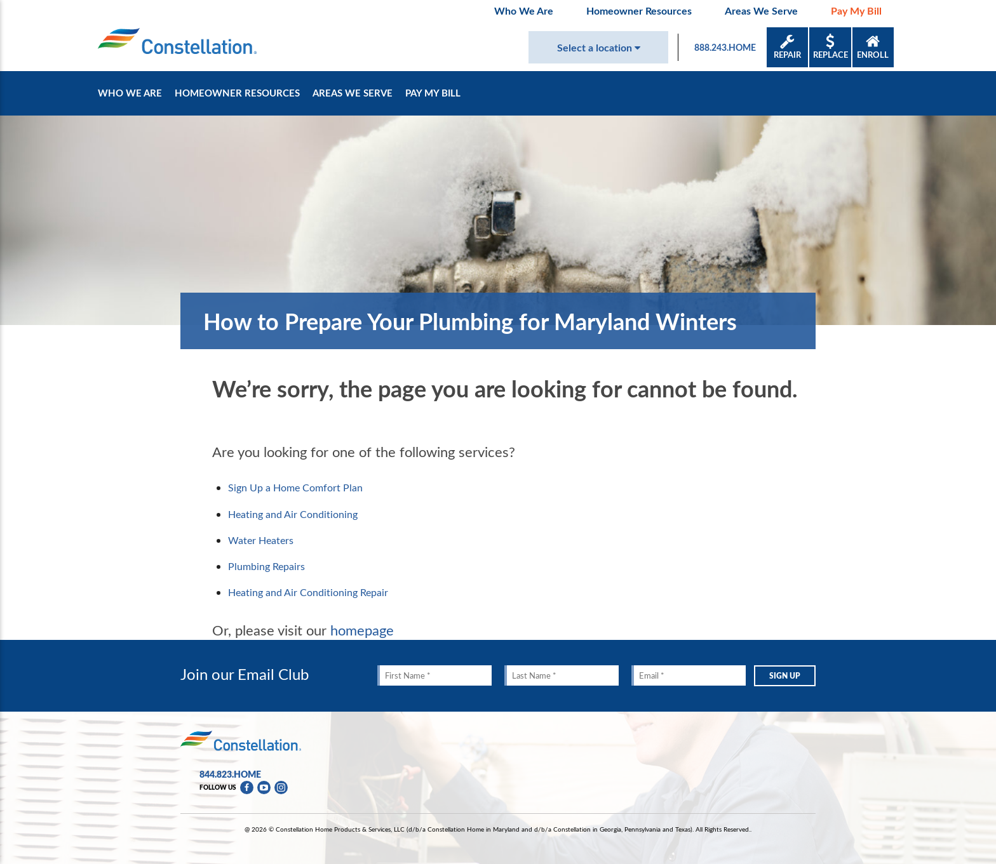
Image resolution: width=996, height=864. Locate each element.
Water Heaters (260, 540)
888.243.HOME (725, 47)
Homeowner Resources (639, 10)
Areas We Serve (761, 10)
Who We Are (523, 10)
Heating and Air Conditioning (293, 514)
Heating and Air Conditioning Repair (308, 592)
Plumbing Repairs (266, 566)
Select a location (598, 47)
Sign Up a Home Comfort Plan (295, 488)
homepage (362, 629)
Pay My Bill (856, 10)
